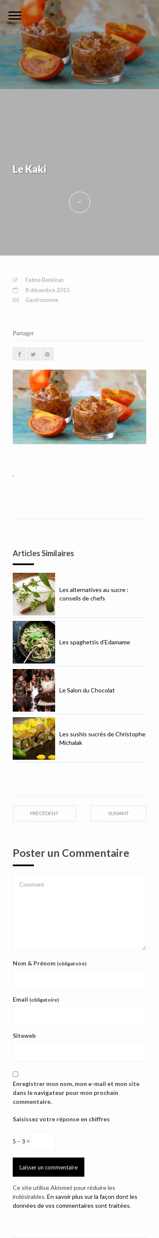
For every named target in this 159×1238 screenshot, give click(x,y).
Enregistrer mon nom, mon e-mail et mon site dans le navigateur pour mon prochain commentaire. (76, 1092)
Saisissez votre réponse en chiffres (61, 1119)
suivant (118, 813)
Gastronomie (41, 299)
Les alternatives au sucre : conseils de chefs (70, 594)
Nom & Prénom (49, 963)
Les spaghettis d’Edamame (71, 642)
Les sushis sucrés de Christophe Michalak (79, 738)
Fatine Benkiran (44, 279)
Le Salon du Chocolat (64, 690)
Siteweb (24, 1035)
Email (36, 999)
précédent (44, 813)
